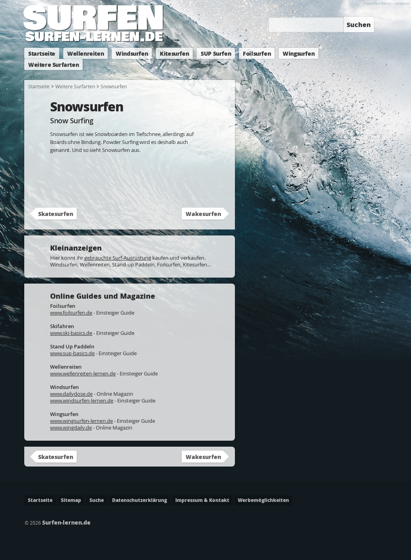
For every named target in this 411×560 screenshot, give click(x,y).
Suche (96, 500)
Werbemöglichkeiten (263, 500)
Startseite (41, 53)
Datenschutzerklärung (139, 500)
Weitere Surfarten (53, 64)
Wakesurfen (203, 214)
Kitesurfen (174, 53)
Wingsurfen (298, 53)
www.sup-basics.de (72, 353)
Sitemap (71, 500)
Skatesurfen (55, 214)
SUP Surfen (216, 53)
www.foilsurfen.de (71, 312)
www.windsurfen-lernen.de (81, 400)
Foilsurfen (257, 53)
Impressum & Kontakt (202, 500)
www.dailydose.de (71, 393)
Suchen (359, 24)
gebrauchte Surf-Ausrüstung (117, 257)
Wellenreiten (85, 53)
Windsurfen (132, 53)
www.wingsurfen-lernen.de (81, 420)
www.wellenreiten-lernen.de (83, 373)
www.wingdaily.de (71, 427)
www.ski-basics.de (71, 332)
